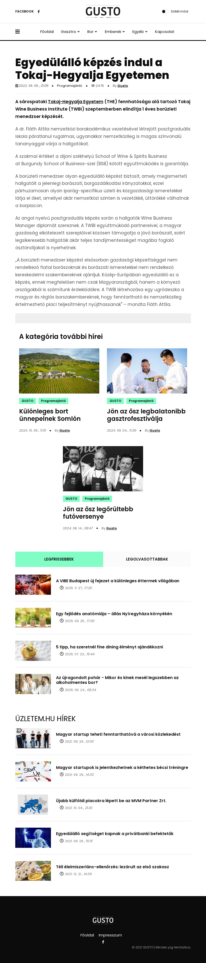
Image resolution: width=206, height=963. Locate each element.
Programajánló (69, 85)
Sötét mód (179, 11)
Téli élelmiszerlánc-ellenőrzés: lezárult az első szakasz (112, 867)
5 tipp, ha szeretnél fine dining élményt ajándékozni (109, 647)
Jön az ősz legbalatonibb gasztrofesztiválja (146, 415)
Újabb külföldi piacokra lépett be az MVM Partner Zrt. (111, 801)
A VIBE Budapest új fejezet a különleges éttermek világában (117, 581)
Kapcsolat (164, 31)
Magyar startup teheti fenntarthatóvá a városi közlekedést (118, 734)
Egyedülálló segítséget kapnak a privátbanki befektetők (114, 834)
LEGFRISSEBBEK (59, 559)
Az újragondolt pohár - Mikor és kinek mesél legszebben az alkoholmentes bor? (117, 680)
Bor (90, 31)
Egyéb (138, 31)
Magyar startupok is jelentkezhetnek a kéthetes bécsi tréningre (122, 767)
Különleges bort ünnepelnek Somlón (50, 415)
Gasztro (68, 31)
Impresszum (110, 935)
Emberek (113, 31)
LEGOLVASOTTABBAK (147, 559)
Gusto (122, 85)
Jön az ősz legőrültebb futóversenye (98, 513)
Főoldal (47, 31)
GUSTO (27, 401)
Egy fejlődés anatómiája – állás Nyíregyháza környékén (114, 614)
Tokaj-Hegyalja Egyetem (75, 102)
